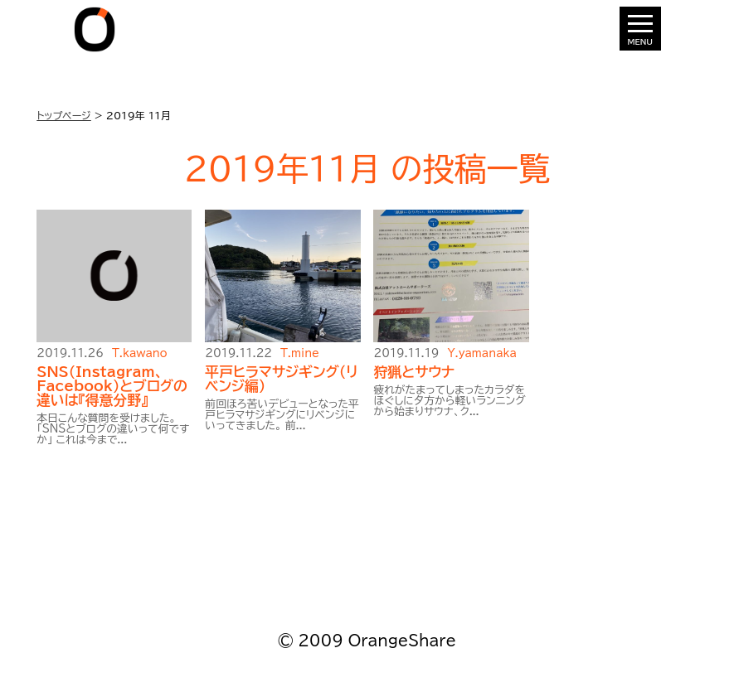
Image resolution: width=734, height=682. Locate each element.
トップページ (63, 115)
